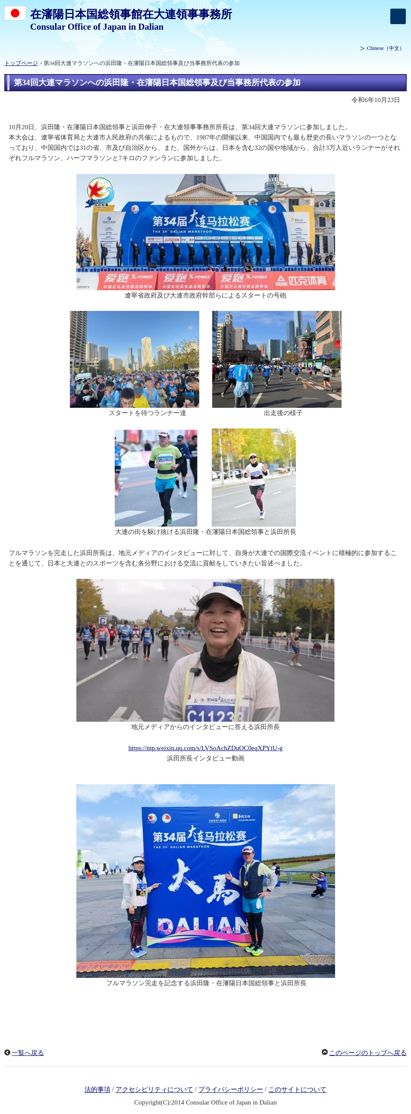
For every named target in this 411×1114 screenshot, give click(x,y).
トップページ (21, 63)
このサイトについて (297, 1089)
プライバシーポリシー (230, 1089)
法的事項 (97, 1089)
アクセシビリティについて (154, 1089)
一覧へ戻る (28, 1052)
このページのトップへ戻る (368, 1052)
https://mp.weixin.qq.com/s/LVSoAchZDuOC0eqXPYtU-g (205, 748)
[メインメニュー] (398, 16)
